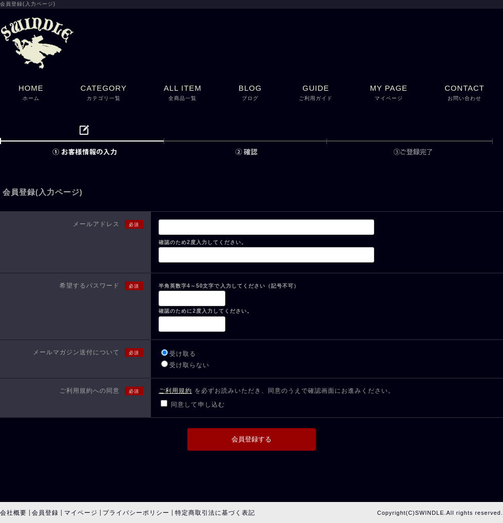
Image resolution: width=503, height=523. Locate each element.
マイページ (81, 513)
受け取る (182, 353)
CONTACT (464, 93)
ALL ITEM (182, 93)
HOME (31, 93)
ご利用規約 (175, 390)
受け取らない (189, 365)
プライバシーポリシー (136, 513)
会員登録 (45, 513)
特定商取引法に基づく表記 (215, 513)
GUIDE (315, 93)
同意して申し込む (197, 404)
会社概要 (13, 513)
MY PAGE (389, 93)
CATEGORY (103, 93)
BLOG (250, 93)
